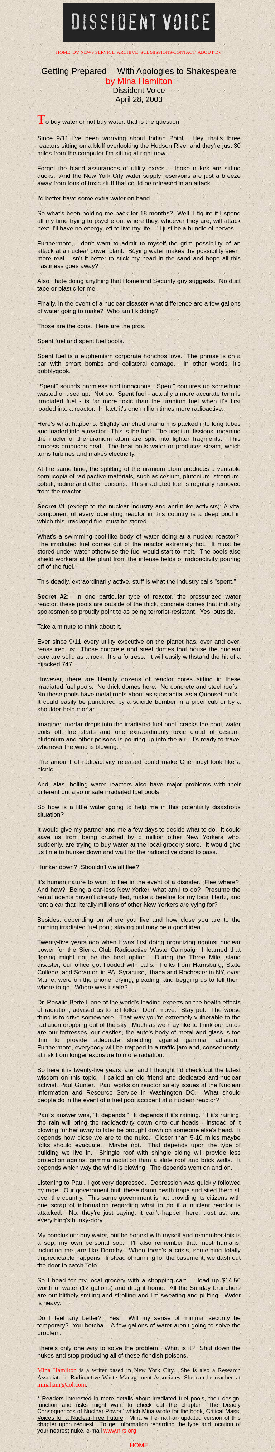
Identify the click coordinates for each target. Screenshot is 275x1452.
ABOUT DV (209, 52)
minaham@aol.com (61, 1384)
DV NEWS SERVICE (93, 52)
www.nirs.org (119, 1431)
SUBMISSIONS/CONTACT (167, 52)
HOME (63, 52)
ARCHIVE (127, 52)
